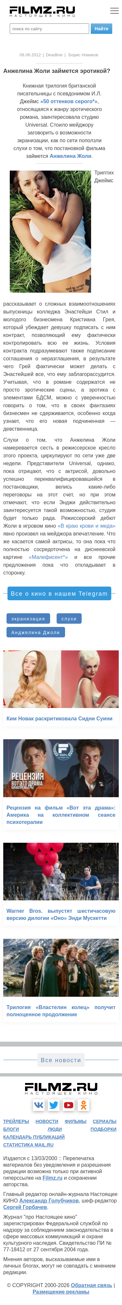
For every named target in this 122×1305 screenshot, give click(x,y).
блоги (11, 1129)
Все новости (61, 1060)
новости (46, 1121)
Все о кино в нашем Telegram (59, 593)
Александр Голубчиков (49, 1200)
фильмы (76, 1121)
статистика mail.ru (28, 1144)
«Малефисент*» (48, 557)
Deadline (54, 54)
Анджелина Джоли (35, 632)
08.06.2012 (30, 54)
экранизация (28, 618)
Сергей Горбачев (25, 1207)
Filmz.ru (52, 1178)
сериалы (104, 1121)
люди (54, 1129)
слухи (69, 618)
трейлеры (16, 1121)
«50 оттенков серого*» (68, 101)
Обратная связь (91, 1285)
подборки (103, 1129)
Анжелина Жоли (70, 156)
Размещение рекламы (61, 1292)
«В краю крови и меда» (86, 526)
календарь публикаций (34, 1137)
